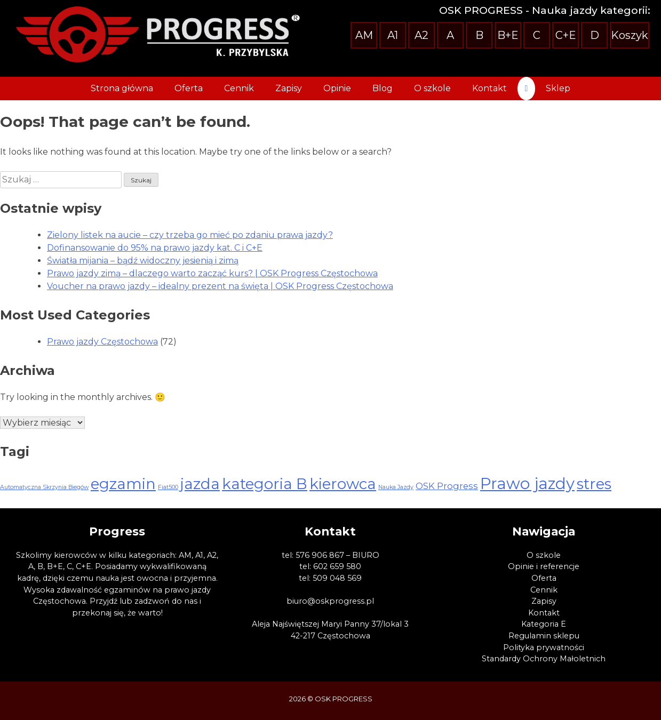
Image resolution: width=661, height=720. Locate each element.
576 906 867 (320, 555)
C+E (565, 35)
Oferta (188, 88)
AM (364, 35)
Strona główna (122, 88)
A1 (392, 35)
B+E (508, 35)
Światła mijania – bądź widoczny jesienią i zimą (142, 260)
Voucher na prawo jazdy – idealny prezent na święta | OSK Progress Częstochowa (220, 286)
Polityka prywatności (543, 647)
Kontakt (489, 88)
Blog (382, 88)
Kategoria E (543, 624)
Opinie (337, 88)
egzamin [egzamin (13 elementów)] (123, 484)
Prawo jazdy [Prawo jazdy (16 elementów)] (527, 483)
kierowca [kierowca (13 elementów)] (342, 484)
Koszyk (629, 35)
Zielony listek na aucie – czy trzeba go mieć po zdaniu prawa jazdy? (190, 235)
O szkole (432, 88)
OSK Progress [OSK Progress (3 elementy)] (447, 486)
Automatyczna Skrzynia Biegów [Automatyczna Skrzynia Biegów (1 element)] (44, 487)
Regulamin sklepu (543, 636)
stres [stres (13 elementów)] (594, 484)
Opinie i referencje (543, 566)
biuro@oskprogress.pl (330, 601)
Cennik (239, 88)
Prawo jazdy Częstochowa (102, 342)
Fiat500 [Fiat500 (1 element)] (168, 487)
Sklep (558, 88)
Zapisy (288, 88)
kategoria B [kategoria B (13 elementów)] (264, 484)
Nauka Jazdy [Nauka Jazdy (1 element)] (395, 487)
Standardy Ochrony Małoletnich (544, 658)
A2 (421, 35)
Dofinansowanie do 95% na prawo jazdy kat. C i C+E (154, 248)
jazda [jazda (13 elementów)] (200, 484)
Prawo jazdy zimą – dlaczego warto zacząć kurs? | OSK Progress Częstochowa (212, 273)
